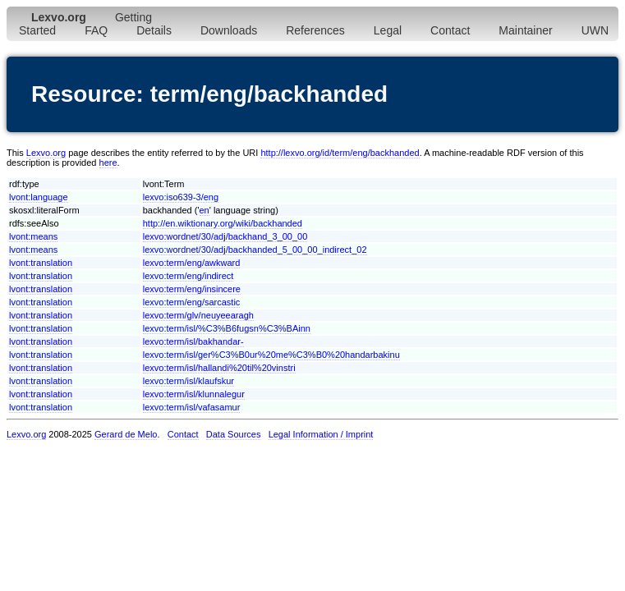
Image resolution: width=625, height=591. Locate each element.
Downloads (228, 30)
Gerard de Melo (125, 434)
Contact (450, 30)
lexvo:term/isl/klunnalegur (194, 394)
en (204, 210)
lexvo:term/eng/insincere (192, 289)
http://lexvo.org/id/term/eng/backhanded (339, 153)
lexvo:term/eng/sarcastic (192, 302)
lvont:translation (40, 263)
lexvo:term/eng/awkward (192, 263)
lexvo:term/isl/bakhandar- (193, 341)
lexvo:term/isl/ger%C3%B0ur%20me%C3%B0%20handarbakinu (271, 355)
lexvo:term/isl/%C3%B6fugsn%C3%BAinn (226, 328)
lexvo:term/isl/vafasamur (192, 407)
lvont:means (33, 236)
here (108, 162)
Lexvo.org (46, 153)
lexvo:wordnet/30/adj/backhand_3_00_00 (225, 236)
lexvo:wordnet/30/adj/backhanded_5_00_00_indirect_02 (255, 249)
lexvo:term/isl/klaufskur (188, 381)
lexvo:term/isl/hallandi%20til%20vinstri (219, 368)
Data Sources (233, 434)
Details (154, 30)
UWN (595, 30)
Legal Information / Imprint (321, 434)
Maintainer (525, 30)
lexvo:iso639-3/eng (180, 197)
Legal (388, 30)
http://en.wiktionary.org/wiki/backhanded (222, 223)
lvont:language (38, 197)
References (315, 30)
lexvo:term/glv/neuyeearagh (198, 315)
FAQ (96, 30)
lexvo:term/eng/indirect (188, 276)
